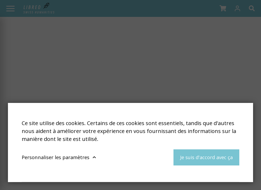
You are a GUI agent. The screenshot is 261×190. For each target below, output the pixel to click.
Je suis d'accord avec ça (206, 157)
